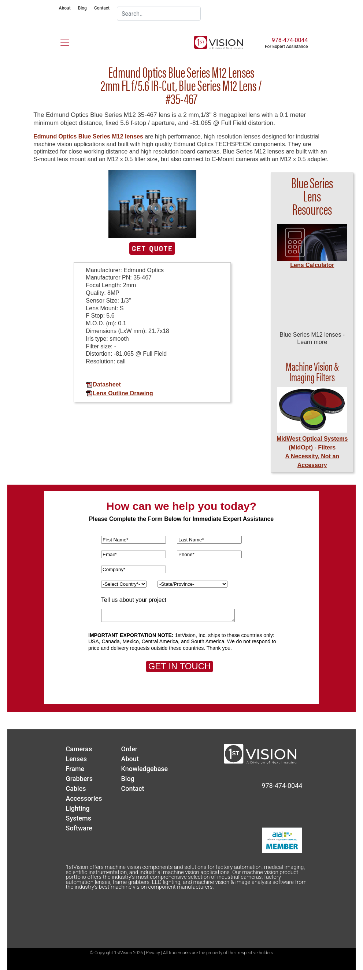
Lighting (77, 808)
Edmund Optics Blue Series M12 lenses (88, 136)
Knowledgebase (144, 769)
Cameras (79, 749)
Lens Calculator (312, 265)
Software (79, 828)
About (64, 8)
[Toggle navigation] (60, 41)
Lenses (76, 759)
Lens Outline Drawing (119, 393)
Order (129, 749)
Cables (76, 788)
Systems (78, 818)
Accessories (84, 798)
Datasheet (103, 384)
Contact (102, 8)
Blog (82, 8)
